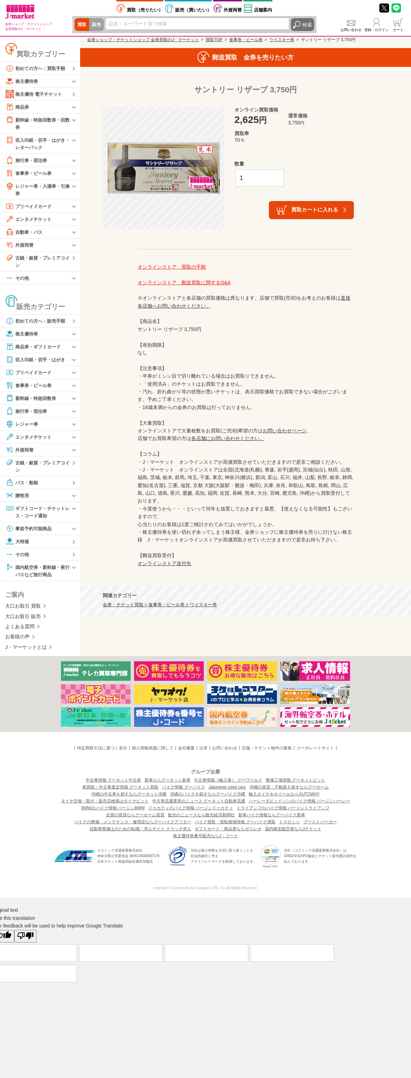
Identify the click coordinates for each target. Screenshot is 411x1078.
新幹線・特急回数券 (32, 400)
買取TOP (214, 39)
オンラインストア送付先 (164, 563)
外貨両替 (233, 10)
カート (398, 30)
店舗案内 (263, 10)
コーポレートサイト (315, 751)
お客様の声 (17, 640)
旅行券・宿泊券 (27, 161)
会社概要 (186, 751)
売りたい (145, 10)
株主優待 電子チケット (35, 94)
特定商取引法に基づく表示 (102, 751)
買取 (82, 25)
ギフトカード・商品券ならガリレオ (228, 832)
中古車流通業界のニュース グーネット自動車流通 (198, 804)
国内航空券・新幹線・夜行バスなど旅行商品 (37, 573)
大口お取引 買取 (23, 610)
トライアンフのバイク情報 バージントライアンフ (282, 811)
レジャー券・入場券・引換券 (37, 190)
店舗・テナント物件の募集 (267, 751)
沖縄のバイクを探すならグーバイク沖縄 (207, 797)
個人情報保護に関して (152, 751)
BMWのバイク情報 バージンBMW (113, 811)
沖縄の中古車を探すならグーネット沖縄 (128, 797)
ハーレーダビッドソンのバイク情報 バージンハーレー (299, 804)
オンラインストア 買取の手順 (172, 267)
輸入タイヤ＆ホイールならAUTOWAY (284, 797)
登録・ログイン (376, 30)
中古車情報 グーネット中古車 (113, 783)
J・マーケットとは (26, 650)
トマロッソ (289, 825)
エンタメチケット (30, 220)
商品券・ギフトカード (35, 349)
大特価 (18, 544)
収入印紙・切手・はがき (37, 361)
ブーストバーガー (320, 825)
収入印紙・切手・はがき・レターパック (35, 143)
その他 (18, 280)
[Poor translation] (25, 939)
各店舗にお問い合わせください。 (227, 438)
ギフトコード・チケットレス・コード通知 (37, 514)
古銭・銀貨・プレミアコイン (37, 262)
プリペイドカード (30, 207)
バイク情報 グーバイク (183, 790)
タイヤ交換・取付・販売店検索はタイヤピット (105, 804)
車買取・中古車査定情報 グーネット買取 (120, 790)
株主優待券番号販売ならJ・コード (205, 839)
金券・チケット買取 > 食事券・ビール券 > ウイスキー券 (160, 604)
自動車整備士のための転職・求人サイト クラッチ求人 (140, 832)
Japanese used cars (227, 790)
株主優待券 (23, 81)
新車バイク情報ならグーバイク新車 (271, 818)
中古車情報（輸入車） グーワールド (228, 783)
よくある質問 (19, 630)
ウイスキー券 (281, 39)
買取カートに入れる (314, 210)
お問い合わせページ (285, 430)
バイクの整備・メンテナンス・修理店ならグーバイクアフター (132, 825)
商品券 (18, 107)
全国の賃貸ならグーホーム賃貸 (135, 818)
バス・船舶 (23, 485)
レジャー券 (23, 426)
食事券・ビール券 (30, 174)
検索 (307, 25)
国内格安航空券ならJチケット (293, 832)
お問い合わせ (351, 30)
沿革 (203, 751)
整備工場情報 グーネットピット (295, 783)
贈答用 (18, 498)
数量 (239, 164)
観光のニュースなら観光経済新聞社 (201, 818)
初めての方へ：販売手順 (37, 323)
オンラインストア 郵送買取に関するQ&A (184, 282)
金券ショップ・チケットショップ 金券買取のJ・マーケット (143, 39)
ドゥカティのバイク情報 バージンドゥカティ (190, 811)
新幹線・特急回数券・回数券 (37, 123)
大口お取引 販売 (23, 620)
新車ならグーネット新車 (168, 783)
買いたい (193, 10)
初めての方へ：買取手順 (37, 68)
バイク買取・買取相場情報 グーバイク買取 (235, 825)
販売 (97, 25)
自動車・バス (25, 233)
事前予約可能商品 (30, 532)
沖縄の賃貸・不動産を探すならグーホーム (289, 790)
